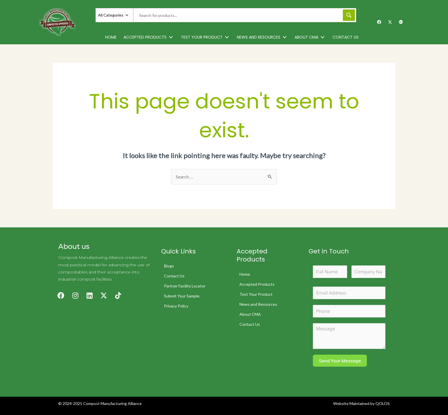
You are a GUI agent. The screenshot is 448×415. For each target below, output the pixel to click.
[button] (171, 37)
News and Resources (258, 304)
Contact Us (174, 275)
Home (244, 274)
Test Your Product (256, 294)
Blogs (169, 265)
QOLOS (382, 403)
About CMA (250, 314)
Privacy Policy (176, 305)
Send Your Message (340, 361)
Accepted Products (257, 284)
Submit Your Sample (181, 295)
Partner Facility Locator (184, 285)
